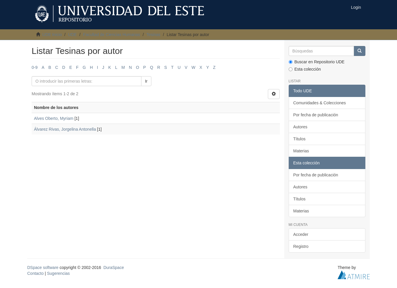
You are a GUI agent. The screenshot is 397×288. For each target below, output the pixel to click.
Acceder (300, 234)
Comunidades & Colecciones (319, 102)
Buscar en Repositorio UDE (317, 61)
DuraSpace (113, 267)
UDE (72, 34)
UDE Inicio (52, 34)
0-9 (34, 67)
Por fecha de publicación (315, 115)
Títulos (299, 139)
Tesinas (153, 34)
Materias (301, 151)
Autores (300, 127)
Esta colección (305, 69)
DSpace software (43, 267)
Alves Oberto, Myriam (53, 118)
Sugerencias (58, 273)
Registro (301, 246)
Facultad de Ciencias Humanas (111, 34)
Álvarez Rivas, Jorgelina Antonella (65, 129)
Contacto (35, 273)
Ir (146, 81)
